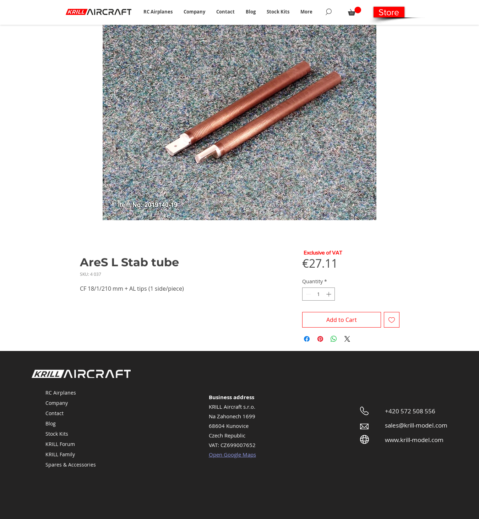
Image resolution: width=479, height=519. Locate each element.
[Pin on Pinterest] (320, 339)
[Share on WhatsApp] (334, 339)
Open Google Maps (232, 454)
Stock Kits (56, 433)
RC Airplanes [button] (60, 392)
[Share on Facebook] (307, 339)
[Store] (389, 12)
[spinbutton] (318, 294)
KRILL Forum (60, 444)
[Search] (328, 12)
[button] (158, 11)
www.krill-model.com (414, 440)
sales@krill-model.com (416, 425)
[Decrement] (307, 294)
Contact (54, 413)
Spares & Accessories (70, 464)
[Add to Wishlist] (391, 320)
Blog (50, 423)
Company (56, 403)
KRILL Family (60, 454)
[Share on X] (347, 339)
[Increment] (329, 294)
